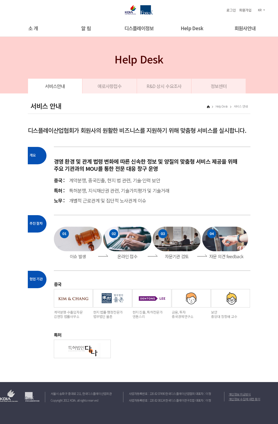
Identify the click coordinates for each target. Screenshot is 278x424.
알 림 (86, 28)
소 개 (33, 28)
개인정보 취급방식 (240, 394)
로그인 (231, 9)
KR (260, 10)
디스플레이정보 (139, 28)
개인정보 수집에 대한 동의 (244, 399)
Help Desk (192, 28)
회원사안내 (245, 28)
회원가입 (245, 9)
